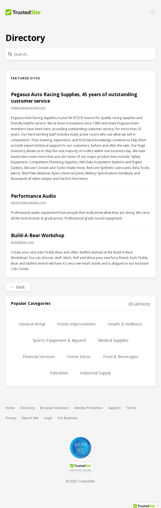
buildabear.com (22, 242)
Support (114, 408)
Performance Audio (33, 196)
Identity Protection (88, 408)
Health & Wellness (125, 324)
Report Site (30, 418)
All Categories (139, 303)
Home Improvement (76, 324)
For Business (68, 418)
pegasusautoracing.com (28, 107)
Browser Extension (54, 408)
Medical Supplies (113, 340)
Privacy (10, 418)
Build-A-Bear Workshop (37, 235)
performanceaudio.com (28, 202)
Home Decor (79, 356)
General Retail (32, 324)
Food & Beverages (120, 356)
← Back (18, 287)
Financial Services (39, 356)
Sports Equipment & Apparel (59, 340)
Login (48, 418)
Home (10, 408)
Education (59, 372)
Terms (131, 408)
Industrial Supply (95, 372)
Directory (27, 408)
